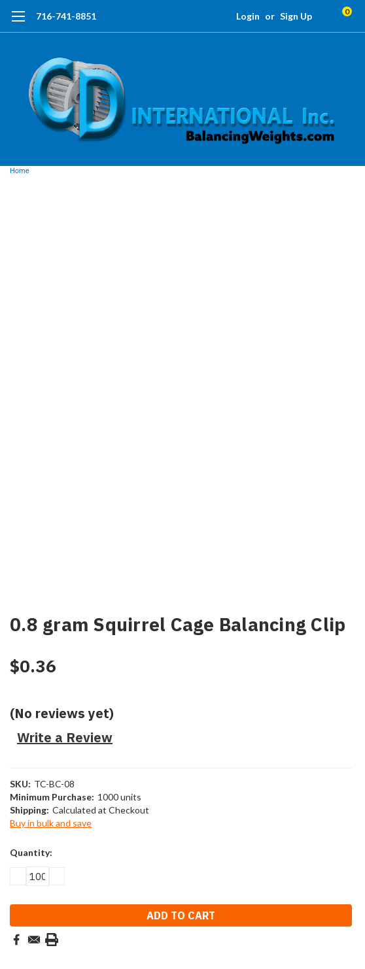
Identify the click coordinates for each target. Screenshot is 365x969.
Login (248, 16)
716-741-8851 (66, 16)
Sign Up (296, 16)
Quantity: (31, 852)
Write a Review (65, 737)
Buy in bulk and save (51, 823)
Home (19, 171)
